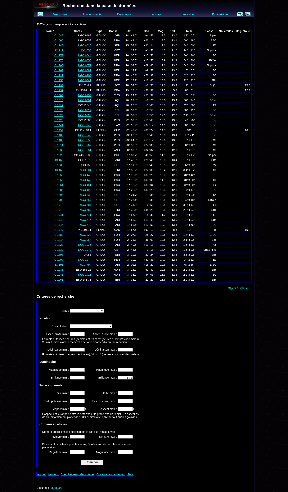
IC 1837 (58, 249)
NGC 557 (85, 199)
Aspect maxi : (109, 409)
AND (117, 150)
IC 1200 (58, 65)
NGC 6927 (84, 110)
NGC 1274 (84, 259)
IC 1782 (58, 234)
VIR (117, 35)
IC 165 (59, 170)
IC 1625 (58, 155)
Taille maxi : (110, 393)
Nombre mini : (61, 436)
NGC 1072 (84, 249)
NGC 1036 (84, 244)
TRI (117, 170)
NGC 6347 (84, 80)
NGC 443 (85, 175)
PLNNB (101, 85)
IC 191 (59, 264)
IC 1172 (58, 55)
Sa (215, 145)
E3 (215, 45)
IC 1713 (58, 209)
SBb (214, 80)
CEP (117, 130)
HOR (117, 269)
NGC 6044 (84, 55)
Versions (53, 474)
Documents (124, 14)
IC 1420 (58, 120)
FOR (117, 234)
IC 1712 (58, 204)
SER (117, 45)
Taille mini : (62, 393)
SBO (213, 40)
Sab (214, 239)
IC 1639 (58, 165)
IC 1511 (58, 145)
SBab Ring (210, 249)
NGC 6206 (84, 75)
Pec (214, 165)
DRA (117, 40)
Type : (65, 310)
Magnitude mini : (59, 369)
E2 (215, 105)
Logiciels (156, 14)
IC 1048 (58, 35)
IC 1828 (58, 244)
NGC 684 (85, 170)
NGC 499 (85, 189)
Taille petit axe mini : (57, 401)
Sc (215, 184)
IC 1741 (58, 214)
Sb (215, 140)
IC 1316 (58, 100)
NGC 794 (85, 264)
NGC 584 (85, 204)
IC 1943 (58, 274)
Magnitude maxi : (107, 369)
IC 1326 (58, 115)
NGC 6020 (84, 45)
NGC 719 (85, 224)
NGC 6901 (84, 100)
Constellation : (61, 326)
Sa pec (212, 155)
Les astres (188, 14)
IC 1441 (58, 125)
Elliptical (211, 50)
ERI (117, 254)
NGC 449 (85, 180)
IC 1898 (58, 254)
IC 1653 (58, 175)
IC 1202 (58, 70)
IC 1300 (58, 95)
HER (117, 55)
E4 (215, 204)
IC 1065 (58, 40)
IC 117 (59, 50)
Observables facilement (111, 474)
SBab (213, 100)
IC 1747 (58, 229)
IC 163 (59, 160)
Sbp (214, 120)
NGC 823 (85, 234)
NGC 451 (85, 184)
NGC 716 (85, 219)
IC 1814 (58, 239)
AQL (117, 100)
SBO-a (212, 60)
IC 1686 (58, 189)
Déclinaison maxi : (106, 349)
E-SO (213, 125)
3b (215, 229)
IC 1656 (58, 180)
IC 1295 (58, 85)
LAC (117, 125)
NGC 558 (85, 50)
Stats (130, 474)
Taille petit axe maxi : (104, 401)
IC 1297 (58, 90)
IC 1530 (58, 150)
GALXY (101, 35)
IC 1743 (58, 219)
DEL (117, 110)
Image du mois (92, 14)
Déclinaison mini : (58, 349)
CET (117, 50)
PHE (117, 155)
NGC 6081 (84, 70)
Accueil (41, 474)
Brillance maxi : (108, 377)
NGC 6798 (84, 95)
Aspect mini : (61, 409)
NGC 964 (85, 239)
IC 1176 (58, 60)
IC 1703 (58, 199)
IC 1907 (58, 259)
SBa (214, 219)
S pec (213, 35)
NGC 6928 (84, 115)
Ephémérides (220, 14)
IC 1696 (58, 194)
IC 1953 (58, 279)
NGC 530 (85, 194)
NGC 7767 (84, 145)
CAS (117, 229)
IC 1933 (58, 269)
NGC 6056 (84, 60)
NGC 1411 (84, 274)
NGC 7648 (84, 135)
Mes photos (60, 14)
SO (215, 55)
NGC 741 (85, 214)
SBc (213, 254)
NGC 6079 (84, 65)
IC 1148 (58, 45)
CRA (117, 90)
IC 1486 (58, 135)
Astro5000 (56, 487)
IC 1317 (58, 105)
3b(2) (213, 85)
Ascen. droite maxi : (105, 334)
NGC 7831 (84, 150)
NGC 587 (85, 209)
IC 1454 (58, 130)
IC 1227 (58, 75)
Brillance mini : (60, 377)
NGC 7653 (84, 140)
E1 (215, 214)
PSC (117, 175)
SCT (117, 85)
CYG (117, 95)
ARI (117, 160)
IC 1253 (58, 80)
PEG (117, 120)
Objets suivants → (239, 288)
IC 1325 (58, 110)
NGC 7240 (84, 125)
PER (117, 259)
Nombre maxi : (108, 436)
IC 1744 (58, 224)
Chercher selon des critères (77, 474)
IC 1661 (58, 184)
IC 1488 (58, 140)
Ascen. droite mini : (58, 334)
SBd (214, 160)
